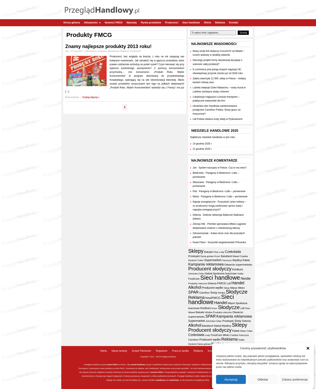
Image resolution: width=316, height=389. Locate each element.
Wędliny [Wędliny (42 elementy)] (237, 260)
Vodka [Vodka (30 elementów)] (240, 273)
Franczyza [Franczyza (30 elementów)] (226, 260)
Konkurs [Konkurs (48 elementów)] (237, 269)
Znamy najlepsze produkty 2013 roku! (108, 46)
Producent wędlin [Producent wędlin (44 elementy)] (212, 287)
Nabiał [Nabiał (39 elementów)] (208, 273)
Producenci (171, 22)
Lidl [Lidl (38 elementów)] (229, 283)
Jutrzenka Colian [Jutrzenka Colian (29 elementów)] (196, 273)
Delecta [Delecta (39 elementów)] (212, 283)
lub (167, 380)
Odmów (263, 380)
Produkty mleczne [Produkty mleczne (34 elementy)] (197, 283)
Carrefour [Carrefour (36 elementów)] (204, 292)
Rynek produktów (151, 22)
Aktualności (92, 22)
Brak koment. (72, 97)
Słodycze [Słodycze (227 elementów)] (236, 292)
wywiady (182, 372)
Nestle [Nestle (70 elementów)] (246, 278)
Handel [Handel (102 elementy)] (237, 283)
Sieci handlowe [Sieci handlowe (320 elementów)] (220, 277)
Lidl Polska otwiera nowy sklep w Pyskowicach (217, 119)
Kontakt (233, 22)
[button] (308, 349)
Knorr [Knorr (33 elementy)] (217, 256)
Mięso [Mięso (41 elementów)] (233, 287)
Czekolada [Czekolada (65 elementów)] (233, 252)
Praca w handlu (180, 350)
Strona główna (71, 22)
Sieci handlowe (191, 22)
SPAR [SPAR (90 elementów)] (193, 292)
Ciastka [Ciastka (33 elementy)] (244, 256)
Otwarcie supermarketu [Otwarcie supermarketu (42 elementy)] (238, 264)
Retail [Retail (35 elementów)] (208, 298)
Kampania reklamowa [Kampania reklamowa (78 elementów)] (206, 264)
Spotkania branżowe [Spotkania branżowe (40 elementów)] (225, 273)
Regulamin (161, 350)
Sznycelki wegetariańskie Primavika (227, 242)
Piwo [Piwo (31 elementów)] (215, 252)
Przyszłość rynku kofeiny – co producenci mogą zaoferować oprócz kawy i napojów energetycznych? (219, 205)
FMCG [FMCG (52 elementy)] (221, 283)
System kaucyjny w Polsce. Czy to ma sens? (222, 167)
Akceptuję (231, 380)
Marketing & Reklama (118, 51)
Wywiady (132, 22)
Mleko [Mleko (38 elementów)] (241, 288)
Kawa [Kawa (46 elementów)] (246, 260)
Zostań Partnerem (141, 350)
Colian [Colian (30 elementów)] (200, 260)
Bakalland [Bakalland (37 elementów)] (226, 256)
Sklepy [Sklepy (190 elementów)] (196, 251)
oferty (207, 380)
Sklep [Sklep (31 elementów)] (227, 288)
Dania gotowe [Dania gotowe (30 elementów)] (207, 256)
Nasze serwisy (119, 350)
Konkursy (102, 51)
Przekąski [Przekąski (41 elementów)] (194, 256)
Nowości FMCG (114, 22)
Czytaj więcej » (91, 97)
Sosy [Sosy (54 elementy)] (213, 292)
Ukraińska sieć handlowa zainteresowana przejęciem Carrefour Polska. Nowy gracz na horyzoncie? (216, 110)
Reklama (220, 22)
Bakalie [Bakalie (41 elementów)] (208, 251)
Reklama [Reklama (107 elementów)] (196, 297)
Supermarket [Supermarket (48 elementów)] (212, 260)
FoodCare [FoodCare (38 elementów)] (194, 278)
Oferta (207, 22)
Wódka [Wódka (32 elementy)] (221, 293)
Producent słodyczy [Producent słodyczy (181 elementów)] (210, 268)
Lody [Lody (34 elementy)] (221, 252)
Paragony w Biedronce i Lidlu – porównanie (222, 191)
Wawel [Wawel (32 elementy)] (236, 256)
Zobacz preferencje (295, 380)
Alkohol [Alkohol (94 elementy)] (194, 287)
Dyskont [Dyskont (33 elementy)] (192, 260)
